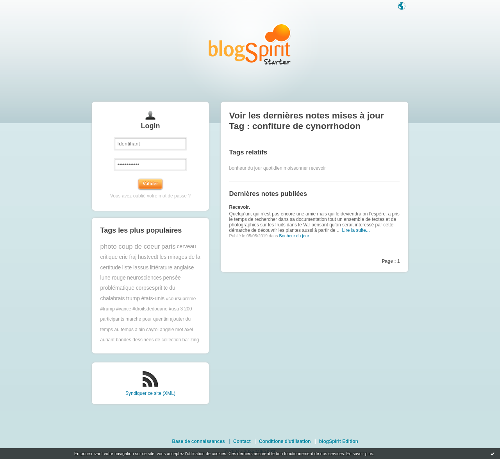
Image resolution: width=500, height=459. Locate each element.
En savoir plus (359, 453)
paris (168, 246)
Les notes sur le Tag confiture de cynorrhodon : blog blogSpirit (250, 44)
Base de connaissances (198, 441)
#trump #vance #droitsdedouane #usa (139, 309)
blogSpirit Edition (338, 441)
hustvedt (148, 257)
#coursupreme (181, 298)
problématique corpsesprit (131, 288)
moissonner (296, 168)
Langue (402, 6)
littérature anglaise (172, 268)
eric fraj (127, 257)
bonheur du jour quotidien (255, 168)
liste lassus (135, 268)
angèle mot (171, 329)
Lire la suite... (356, 230)
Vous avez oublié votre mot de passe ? (150, 196)
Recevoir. (239, 207)
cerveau (186, 246)
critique (109, 257)
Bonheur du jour (294, 235)
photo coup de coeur (130, 246)
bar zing (190, 339)
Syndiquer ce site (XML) (150, 393)
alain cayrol (147, 329)
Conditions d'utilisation (285, 441)
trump (133, 298)
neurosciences (144, 278)
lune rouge (113, 278)
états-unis (152, 298)
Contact (242, 441)
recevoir (317, 168)
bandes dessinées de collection (148, 339)
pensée (171, 278)
